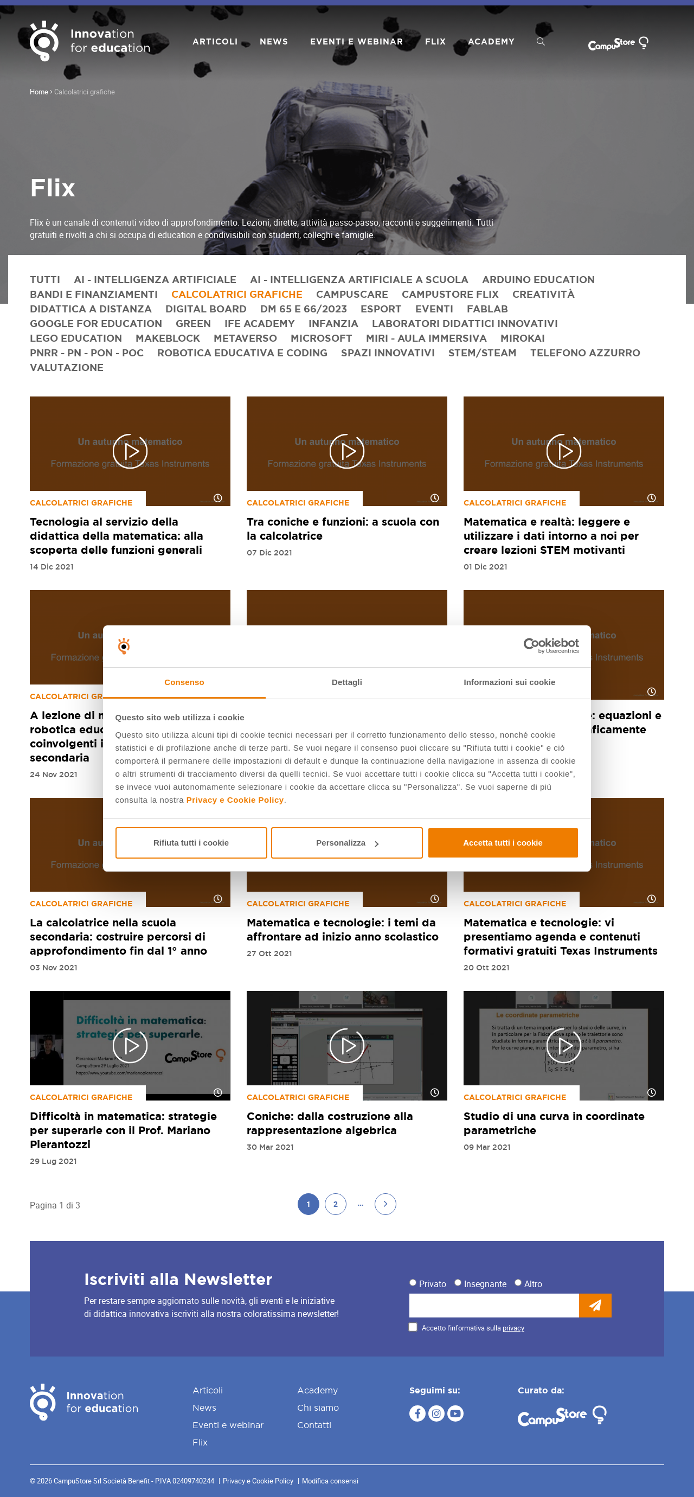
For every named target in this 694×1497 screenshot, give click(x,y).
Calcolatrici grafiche (237, 294)
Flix (435, 41)
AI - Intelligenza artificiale (155, 279)
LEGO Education (76, 337)
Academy (491, 41)
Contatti (314, 1425)
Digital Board (206, 308)
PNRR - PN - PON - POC (87, 352)
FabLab (487, 308)
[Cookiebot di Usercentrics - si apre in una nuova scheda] (531, 646)
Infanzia (333, 323)
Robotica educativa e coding (242, 352)
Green (193, 323)
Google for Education (96, 323)
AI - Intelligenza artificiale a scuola (359, 279)
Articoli (215, 41)
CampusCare (352, 294)
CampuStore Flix (450, 294)
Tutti (45, 279)
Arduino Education (538, 279)
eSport (381, 308)
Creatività (543, 294)
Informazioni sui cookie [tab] (510, 682)
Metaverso (245, 337)
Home (39, 92)
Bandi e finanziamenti (94, 294)
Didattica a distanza (91, 308)
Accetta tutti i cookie (503, 842)
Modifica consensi (330, 1481)
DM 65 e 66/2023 (303, 308)
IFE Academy (259, 323)
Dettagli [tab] (347, 682)
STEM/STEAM (482, 352)
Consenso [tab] (184, 682)
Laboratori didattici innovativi (465, 323)
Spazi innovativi (388, 352)
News (274, 41)
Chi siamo (318, 1407)
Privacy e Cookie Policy (235, 799)
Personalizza (347, 842)
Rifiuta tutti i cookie (191, 842)
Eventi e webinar (356, 41)
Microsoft (321, 337)
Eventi (434, 308)
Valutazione (67, 367)
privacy (513, 1328)
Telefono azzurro (585, 352)
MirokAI (522, 337)
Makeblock (168, 337)
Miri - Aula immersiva (426, 337)
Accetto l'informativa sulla (473, 1328)
